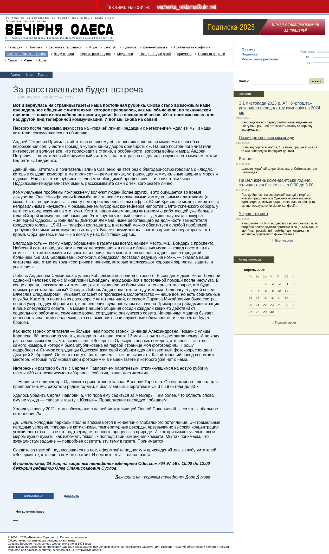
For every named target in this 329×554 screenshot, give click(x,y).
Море (93, 47)
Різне (28, 60)
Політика (35, 47)
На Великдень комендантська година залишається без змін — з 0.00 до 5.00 (276, 182)
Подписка (249, 54)
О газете (248, 49)
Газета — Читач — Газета (26, 54)
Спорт (12, 60)
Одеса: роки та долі (95, 54)
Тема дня (15, 47)
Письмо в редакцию (73, 537)
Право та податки (211, 54)
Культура (130, 47)
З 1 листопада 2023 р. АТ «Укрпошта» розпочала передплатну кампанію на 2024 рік (279, 108)
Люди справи (64, 54)
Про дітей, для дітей (155, 54)
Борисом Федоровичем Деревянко (43, 543)
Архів (42, 60)
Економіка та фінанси (65, 47)
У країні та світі (253, 213)
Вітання (246, 159)
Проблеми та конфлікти (192, 47)
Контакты (307, 51)
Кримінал (184, 54)
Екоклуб (110, 47)
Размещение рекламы (260, 59)
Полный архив (285, 322)
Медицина (125, 54)
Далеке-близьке (155, 47)
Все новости (284, 240)
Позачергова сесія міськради (266, 137)
